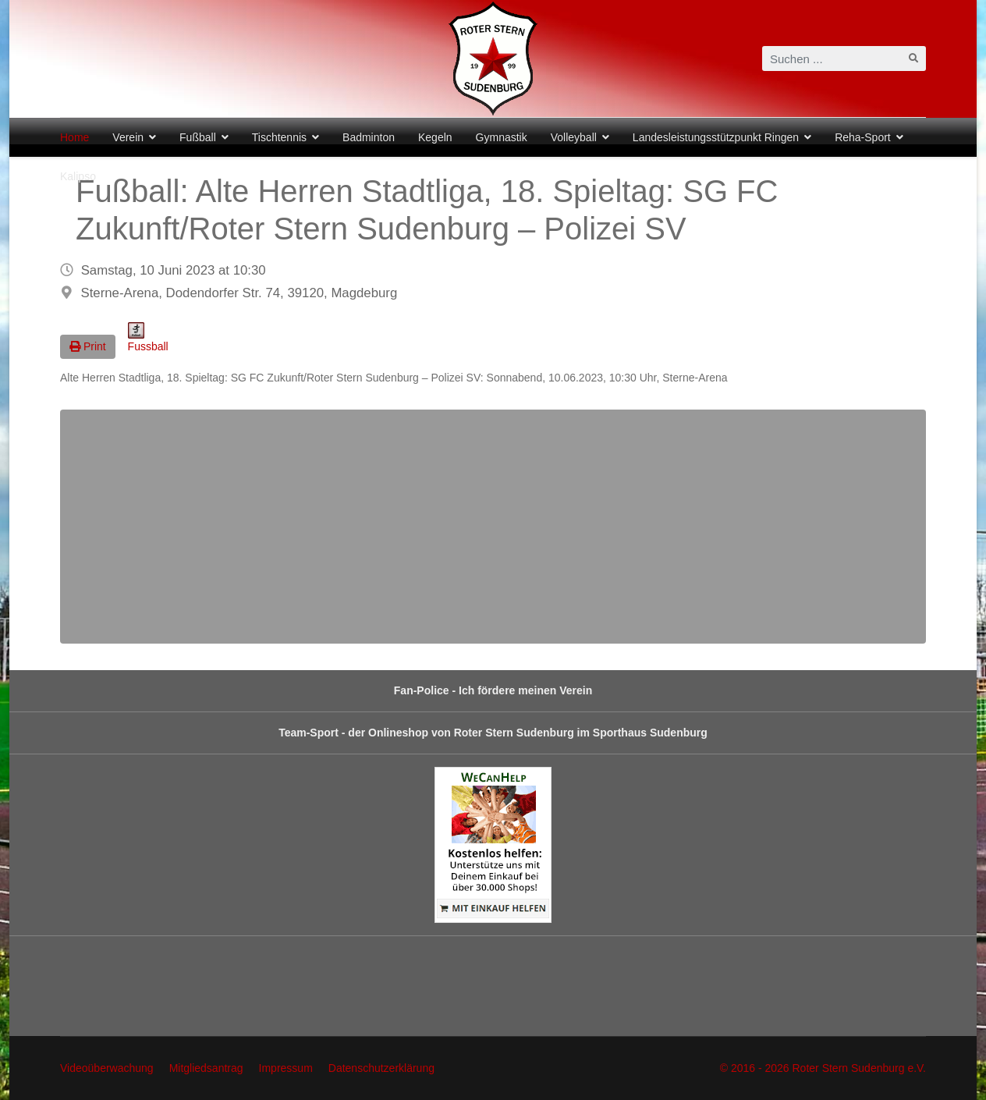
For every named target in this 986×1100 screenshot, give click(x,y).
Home (74, 137)
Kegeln (435, 137)
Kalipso (78, 176)
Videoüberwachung (107, 1068)
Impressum (286, 1068)
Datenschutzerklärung (381, 1068)
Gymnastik (501, 137)
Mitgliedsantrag (206, 1068)
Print (87, 346)
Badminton (368, 137)
